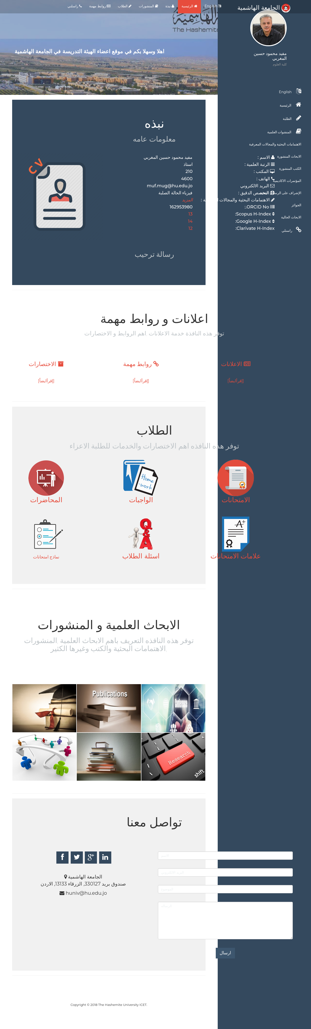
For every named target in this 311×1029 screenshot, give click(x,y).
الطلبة (292, 118)
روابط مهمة (100, 6)
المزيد (187, 200)
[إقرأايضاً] (235, 380)
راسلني (75, 6)
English (213, 6)
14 (190, 221)
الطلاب (124, 6)
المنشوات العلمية (284, 131)
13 (191, 214)
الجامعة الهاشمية (263, 7)
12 (191, 228)
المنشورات (148, 6)
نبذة (169, 6)
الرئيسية (189, 6)
